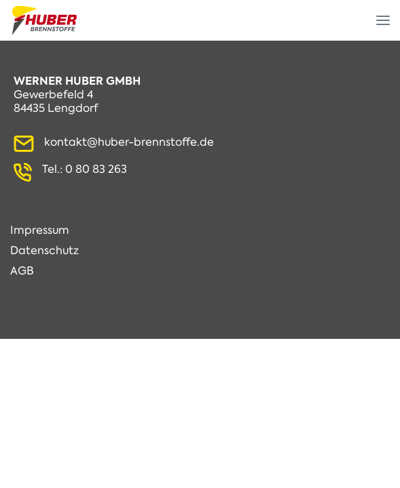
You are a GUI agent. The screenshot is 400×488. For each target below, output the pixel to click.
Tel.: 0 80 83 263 (84, 169)
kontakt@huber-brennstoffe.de (129, 142)
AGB (22, 271)
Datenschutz (44, 251)
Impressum (39, 230)
